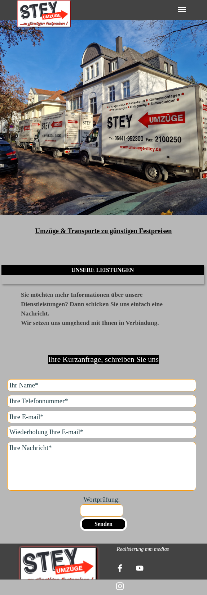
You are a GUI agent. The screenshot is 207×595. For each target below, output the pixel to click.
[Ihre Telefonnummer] (101, 401)
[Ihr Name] (101, 385)
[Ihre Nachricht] (101, 466)
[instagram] (120, 586)
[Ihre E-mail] (101, 417)
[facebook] (120, 568)
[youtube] (140, 568)
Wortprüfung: (101, 499)
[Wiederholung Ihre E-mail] (101, 432)
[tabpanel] (103, 125)
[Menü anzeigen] (182, 9)
